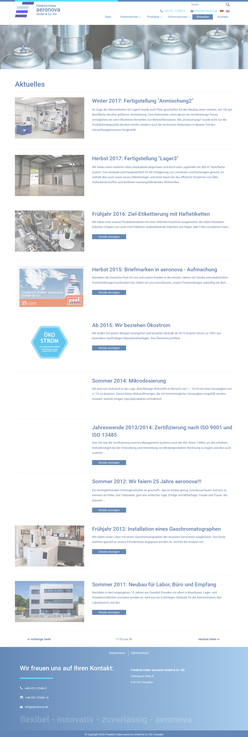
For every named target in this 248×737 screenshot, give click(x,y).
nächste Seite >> (209, 639)
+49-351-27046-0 (172, 14)
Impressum (117, 653)
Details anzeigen (109, 236)
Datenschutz (140, 653)
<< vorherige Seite (39, 639)
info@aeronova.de (204, 14)
